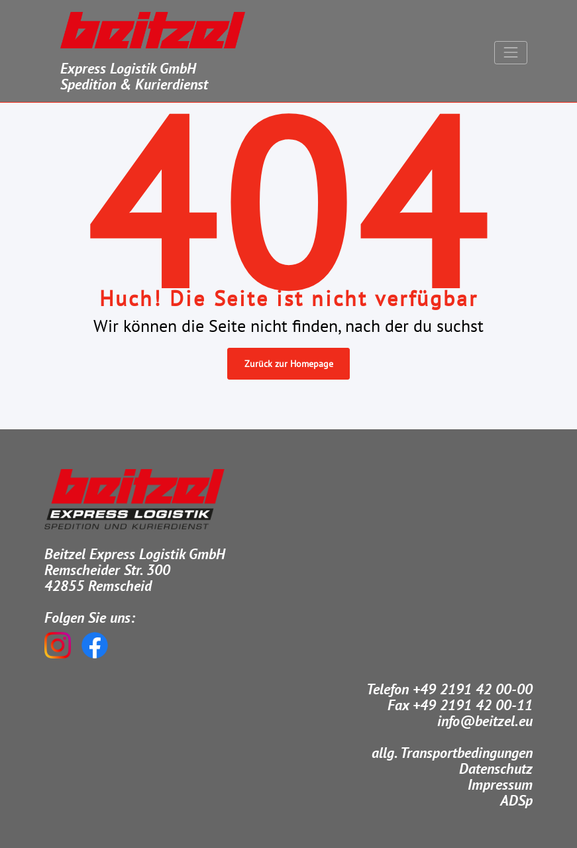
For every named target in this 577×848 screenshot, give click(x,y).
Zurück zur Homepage (288, 364)
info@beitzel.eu (485, 721)
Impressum (500, 784)
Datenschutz (496, 768)
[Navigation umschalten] (510, 52)
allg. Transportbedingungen (452, 752)
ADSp (516, 800)
